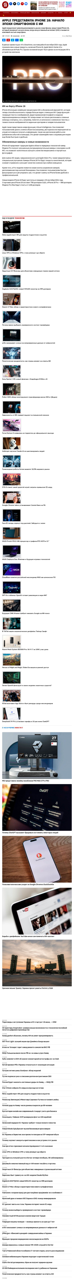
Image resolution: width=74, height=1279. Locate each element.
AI (55, 13)
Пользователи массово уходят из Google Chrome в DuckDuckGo (28, 884)
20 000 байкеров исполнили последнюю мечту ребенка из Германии (29, 1268)
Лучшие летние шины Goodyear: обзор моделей (21, 1070)
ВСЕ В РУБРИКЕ (13, 728)
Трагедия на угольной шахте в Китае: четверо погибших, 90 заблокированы (32, 1158)
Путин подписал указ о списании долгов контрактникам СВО (26, 1076)
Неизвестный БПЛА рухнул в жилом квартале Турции (23, 1216)
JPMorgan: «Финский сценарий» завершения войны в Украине (27, 1233)
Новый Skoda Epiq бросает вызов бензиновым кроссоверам (26, 1129)
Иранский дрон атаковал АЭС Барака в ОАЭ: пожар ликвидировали (29, 1198)
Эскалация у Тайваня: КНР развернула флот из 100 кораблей (26, 1117)
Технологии (35, 13)
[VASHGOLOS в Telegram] (18, 3)
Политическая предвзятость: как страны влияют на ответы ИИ (28, 1274)
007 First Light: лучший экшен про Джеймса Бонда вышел (25, 1041)
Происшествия (25, 13)
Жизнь (60, 13)
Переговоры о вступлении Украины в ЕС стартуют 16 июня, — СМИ (29, 1022)
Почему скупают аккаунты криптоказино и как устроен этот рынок (29, 1140)
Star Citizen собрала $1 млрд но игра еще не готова (23, 1088)
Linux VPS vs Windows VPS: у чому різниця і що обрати (24, 1152)
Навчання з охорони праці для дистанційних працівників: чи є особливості (32, 1193)
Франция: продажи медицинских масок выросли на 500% (25, 1239)
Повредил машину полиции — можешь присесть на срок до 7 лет (28, 1222)
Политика (6, 13)
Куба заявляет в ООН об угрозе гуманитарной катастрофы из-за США (30, 1059)
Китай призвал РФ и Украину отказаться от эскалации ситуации (28, 1065)
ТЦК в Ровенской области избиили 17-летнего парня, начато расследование (33, 1251)
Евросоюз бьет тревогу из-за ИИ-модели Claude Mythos (25, 1175)
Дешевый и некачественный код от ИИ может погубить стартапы (29, 1163)
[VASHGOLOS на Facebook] (10, 3)
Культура (51, 13)
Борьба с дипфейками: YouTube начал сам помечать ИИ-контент (28, 936)
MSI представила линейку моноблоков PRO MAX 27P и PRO (25, 781)
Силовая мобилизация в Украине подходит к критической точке (28, 1256)
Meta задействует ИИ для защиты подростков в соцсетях (26, 1094)
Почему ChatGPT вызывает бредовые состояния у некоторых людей (30, 832)
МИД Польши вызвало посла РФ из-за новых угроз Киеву (25, 1053)
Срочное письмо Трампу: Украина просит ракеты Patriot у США (27, 988)
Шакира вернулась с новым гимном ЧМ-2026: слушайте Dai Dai (27, 1245)
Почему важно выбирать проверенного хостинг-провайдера (26, 1210)
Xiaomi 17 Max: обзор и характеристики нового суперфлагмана (27, 1187)
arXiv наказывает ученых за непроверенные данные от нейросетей (29, 1227)
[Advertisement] (37, 200)
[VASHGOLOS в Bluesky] (26, 3)
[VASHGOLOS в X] (14, 3)
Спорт (66, 13)
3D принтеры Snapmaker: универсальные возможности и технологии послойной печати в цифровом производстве (34, 1029)
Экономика (14, 13)
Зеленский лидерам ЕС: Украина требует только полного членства (29, 1123)
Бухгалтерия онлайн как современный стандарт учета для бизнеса (29, 1111)
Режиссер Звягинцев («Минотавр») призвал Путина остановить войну (30, 1099)
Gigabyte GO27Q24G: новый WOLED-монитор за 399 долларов (27, 1181)
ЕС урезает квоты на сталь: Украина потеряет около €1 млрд (27, 1204)
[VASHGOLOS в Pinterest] (22, 3)
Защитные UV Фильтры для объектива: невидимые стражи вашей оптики (32, 1169)
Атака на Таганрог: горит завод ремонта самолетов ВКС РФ (26, 1047)
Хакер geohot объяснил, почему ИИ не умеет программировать (27, 1036)
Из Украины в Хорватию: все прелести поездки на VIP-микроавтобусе (30, 1134)
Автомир (43, 13)
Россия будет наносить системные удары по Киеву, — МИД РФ (27, 1082)
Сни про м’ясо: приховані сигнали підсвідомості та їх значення (27, 1146)
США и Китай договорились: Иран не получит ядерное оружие (27, 1262)
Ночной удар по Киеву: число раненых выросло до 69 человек (27, 1105)
